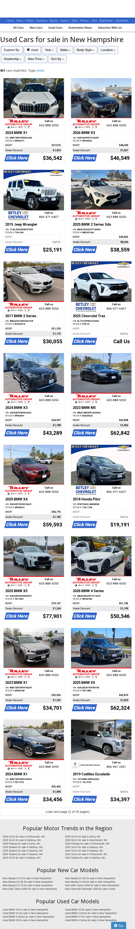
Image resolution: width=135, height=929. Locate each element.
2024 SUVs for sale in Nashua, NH (84, 850)
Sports (54, 20)
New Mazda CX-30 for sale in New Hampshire (28, 881)
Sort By (57, 59)
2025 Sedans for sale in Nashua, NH (23, 850)
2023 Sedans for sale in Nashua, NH (85, 857)
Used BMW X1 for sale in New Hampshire (25, 913)
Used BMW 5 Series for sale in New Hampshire (28, 916)
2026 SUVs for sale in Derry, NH (82, 836)
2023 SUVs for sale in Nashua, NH (22, 857)
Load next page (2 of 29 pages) (67, 812)
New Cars (36, 27)
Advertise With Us (110, 27)
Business (42, 20)
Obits (75, 20)
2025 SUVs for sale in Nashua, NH (84, 847)
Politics (29, 20)
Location (108, 50)
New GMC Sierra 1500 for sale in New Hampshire (92, 885)
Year (49, 50)
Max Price (36, 59)
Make (65, 50)
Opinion (65, 20)
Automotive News (80, 27)
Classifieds (121, 20)
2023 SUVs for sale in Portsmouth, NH (86, 854)
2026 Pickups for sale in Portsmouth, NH (87, 843)
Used (32, 50)
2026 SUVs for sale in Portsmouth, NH (24, 836)
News (19, 20)
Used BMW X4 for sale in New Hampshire (25, 920)
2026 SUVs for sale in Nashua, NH (22, 840)
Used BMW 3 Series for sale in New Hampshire (91, 913)
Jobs (94, 20)
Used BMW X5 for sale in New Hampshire (88, 909)
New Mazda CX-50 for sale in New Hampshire (90, 878)
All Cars (18, 27)
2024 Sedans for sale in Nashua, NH (23, 854)
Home (10, 20)
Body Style (85, 50)
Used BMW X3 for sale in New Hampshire (25, 909)
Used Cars (55, 27)
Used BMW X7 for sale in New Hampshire (88, 916)
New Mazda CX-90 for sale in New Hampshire (90, 881)
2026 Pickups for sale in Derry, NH (21, 843)
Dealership (12, 59)
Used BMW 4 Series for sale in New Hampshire (91, 920)
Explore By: (12, 50)
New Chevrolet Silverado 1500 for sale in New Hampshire (90, 889)
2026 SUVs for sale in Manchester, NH (86, 840)
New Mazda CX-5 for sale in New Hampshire (27, 878)
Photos (84, 20)
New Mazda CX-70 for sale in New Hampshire (28, 885)
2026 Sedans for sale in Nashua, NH (23, 847)
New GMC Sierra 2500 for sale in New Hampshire (30, 888)
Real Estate (106, 20)
